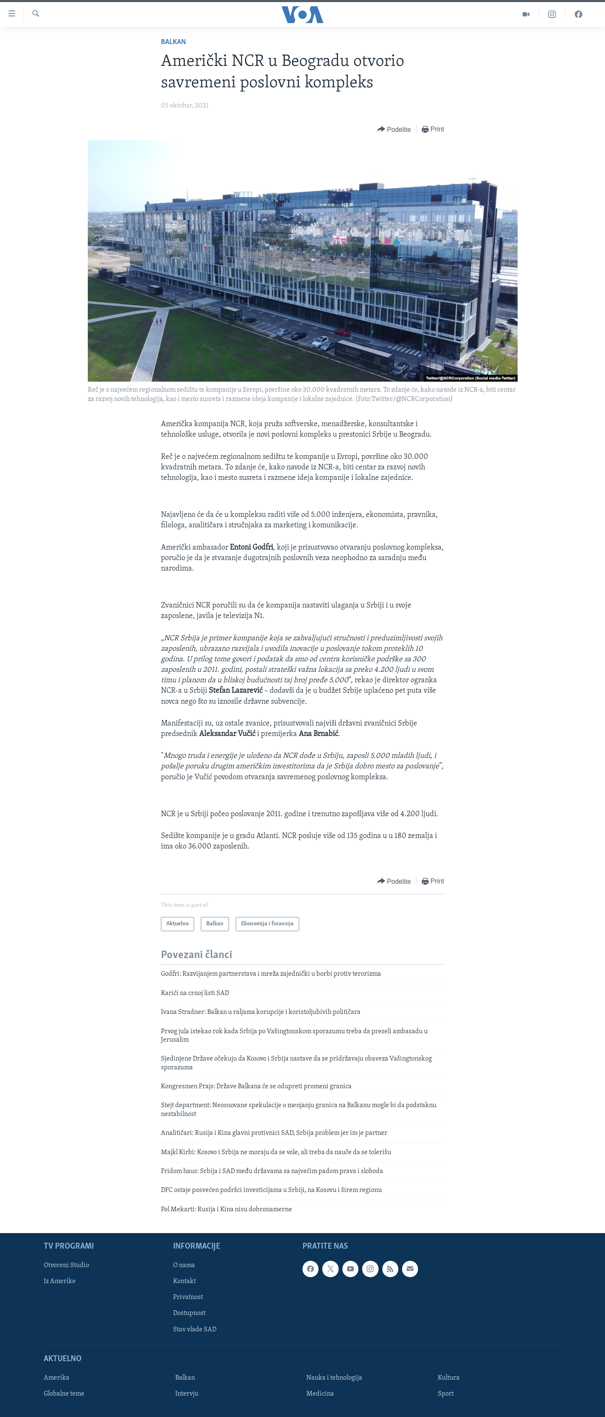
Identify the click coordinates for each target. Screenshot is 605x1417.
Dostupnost (189, 1313)
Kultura (449, 1378)
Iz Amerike (60, 1281)
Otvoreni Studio (66, 1265)
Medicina (320, 1394)
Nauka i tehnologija (334, 1378)
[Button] (394, 129)
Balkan (173, 42)
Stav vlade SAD (194, 1329)
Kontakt (184, 1281)
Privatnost (188, 1297)
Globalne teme (64, 1394)
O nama (184, 1265)
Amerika (56, 1378)
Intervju (186, 1394)
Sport (446, 1394)
